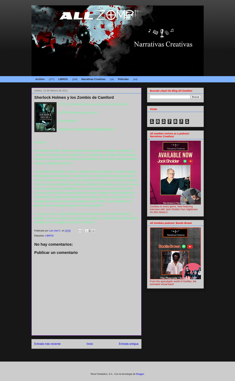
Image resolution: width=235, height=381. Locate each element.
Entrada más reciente (47, 343)
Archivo (40, 79)
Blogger (140, 374)
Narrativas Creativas (93, 79)
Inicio (89, 343)
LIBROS (63, 79)
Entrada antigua (128, 343)
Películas (123, 79)
